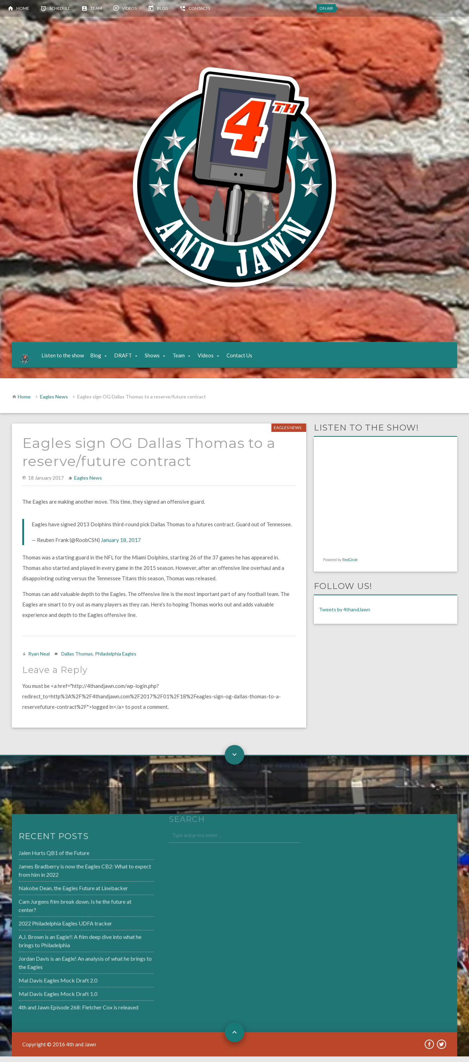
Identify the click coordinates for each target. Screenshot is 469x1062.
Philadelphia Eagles (115, 659)
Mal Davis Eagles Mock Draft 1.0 (41, 996)
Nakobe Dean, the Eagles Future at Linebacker (56, 895)
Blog (162, 8)
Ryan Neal (39, 659)
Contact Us (245, 358)
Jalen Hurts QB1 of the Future (37, 861)
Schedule (59, 8)
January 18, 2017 (121, 545)
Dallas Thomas (77, 659)
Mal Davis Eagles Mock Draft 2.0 (41, 983)
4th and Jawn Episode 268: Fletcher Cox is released (61, 1009)
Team (96, 8)
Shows (158, 358)
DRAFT (129, 358)
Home (22, 8)
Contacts (199, 8)
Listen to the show (68, 358)
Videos (129, 8)
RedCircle (350, 565)
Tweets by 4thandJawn (344, 615)
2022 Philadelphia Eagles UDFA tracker (48, 928)
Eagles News (54, 402)
